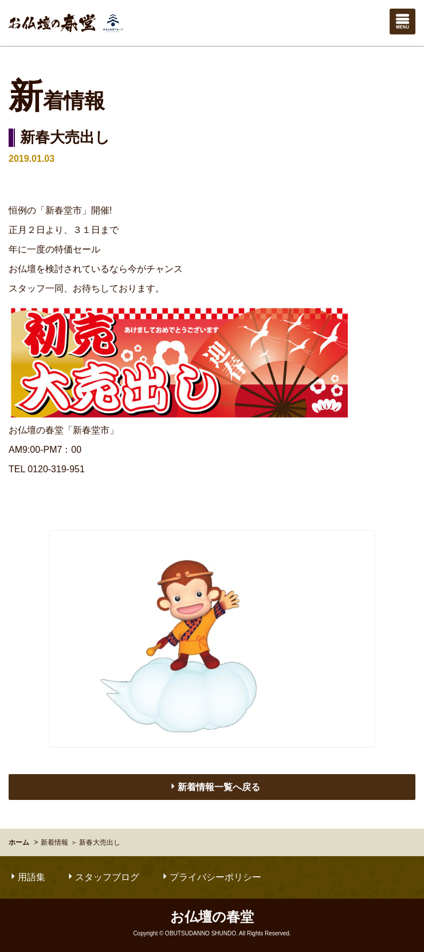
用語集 (27, 877)
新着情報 (54, 842)
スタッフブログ (102, 877)
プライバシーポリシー (210, 877)
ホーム (19, 842)
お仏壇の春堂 (66, 23)
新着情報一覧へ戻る (214, 787)
